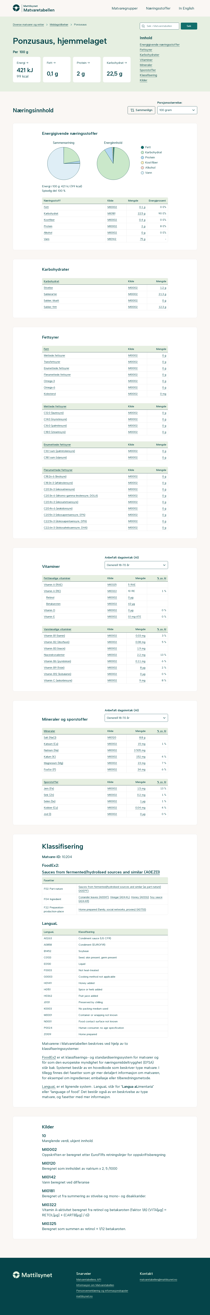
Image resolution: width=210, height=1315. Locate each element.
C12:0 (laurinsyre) (54, 412)
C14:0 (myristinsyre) (55, 419)
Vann (46, 239)
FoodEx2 (49, 1057)
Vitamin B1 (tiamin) (54, 635)
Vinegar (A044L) (120, 897)
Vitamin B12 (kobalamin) (57, 674)
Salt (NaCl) (50, 737)
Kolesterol (50, 393)
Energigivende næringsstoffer (160, 44)
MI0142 (111, 239)
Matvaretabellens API (88, 1279)
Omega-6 (49, 387)
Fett (46, 207)
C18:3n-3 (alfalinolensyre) (58, 482)
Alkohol (48, 232)
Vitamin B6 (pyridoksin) (57, 661)
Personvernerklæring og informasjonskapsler (102, 1290)
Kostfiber (49, 219)
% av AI (161, 578)
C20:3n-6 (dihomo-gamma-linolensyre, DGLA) (71, 495)
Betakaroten (53, 603)
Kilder (143, 80)
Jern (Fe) (49, 788)
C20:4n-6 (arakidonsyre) (58, 508)
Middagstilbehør (59, 24)
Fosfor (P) (50, 769)
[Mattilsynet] (32, 1274)
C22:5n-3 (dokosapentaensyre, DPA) (65, 521)
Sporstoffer (148, 70)
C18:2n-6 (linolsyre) (55, 476)
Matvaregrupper (125, 8)
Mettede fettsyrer (54, 355)
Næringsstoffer (158, 8)
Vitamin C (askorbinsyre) (58, 680)
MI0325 (112, 584)
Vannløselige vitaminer (57, 629)
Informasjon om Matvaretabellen (95, 1285)
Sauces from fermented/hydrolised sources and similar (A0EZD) (101, 872)
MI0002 (112, 207)
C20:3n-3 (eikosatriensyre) (59, 489)
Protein (48, 226)
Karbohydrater (149, 55)
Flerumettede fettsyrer (57, 374)
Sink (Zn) (49, 794)
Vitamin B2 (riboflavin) (56, 642)
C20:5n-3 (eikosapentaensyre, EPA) (64, 514)
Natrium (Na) (51, 750)
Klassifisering (148, 75)
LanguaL (49, 1086)
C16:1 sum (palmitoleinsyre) (59, 451)
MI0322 (112, 591)
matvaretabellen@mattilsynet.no (158, 1279)
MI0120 (111, 737)
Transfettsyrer (52, 361)
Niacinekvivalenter (54, 654)
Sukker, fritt (50, 306)
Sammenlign (141, 110)
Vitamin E (49, 616)
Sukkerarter (50, 294)
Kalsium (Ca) (51, 743)
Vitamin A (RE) (52, 591)
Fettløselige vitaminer (57, 578)
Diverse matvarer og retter (28, 24)
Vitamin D (49, 610)
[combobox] (159, 26)
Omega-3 (49, 381)
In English (186, 8)
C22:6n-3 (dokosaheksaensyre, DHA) (65, 527)
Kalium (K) (50, 756)
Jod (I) (47, 814)
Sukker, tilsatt (51, 300)
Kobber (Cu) (51, 807)
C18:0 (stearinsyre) (55, 432)
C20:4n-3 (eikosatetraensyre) (61, 502)
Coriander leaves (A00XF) (94, 897)
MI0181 (111, 213)
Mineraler (146, 65)
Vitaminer (146, 60)
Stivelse (48, 287)
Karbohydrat (51, 213)
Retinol (50, 597)
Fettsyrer (146, 49)
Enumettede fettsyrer (56, 368)
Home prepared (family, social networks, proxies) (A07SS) (112, 909)
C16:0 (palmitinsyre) (55, 425)
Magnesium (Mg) (53, 763)
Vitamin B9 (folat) (54, 667)
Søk (189, 26)
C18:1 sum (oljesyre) (55, 457)
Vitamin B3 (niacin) (54, 648)
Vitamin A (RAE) (53, 584)
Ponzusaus (80, 24)
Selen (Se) (49, 801)
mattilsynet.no (84, 1296)
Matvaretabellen (38, 10)
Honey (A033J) (140, 897)
